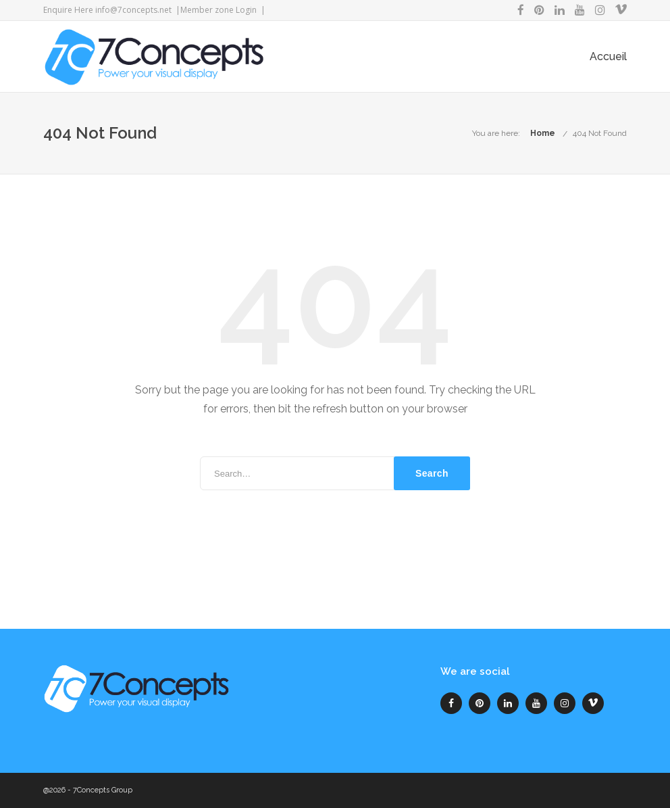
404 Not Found (600, 133)
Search (431, 473)
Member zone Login (218, 10)
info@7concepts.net (133, 10)
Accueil (608, 56)
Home (542, 133)
